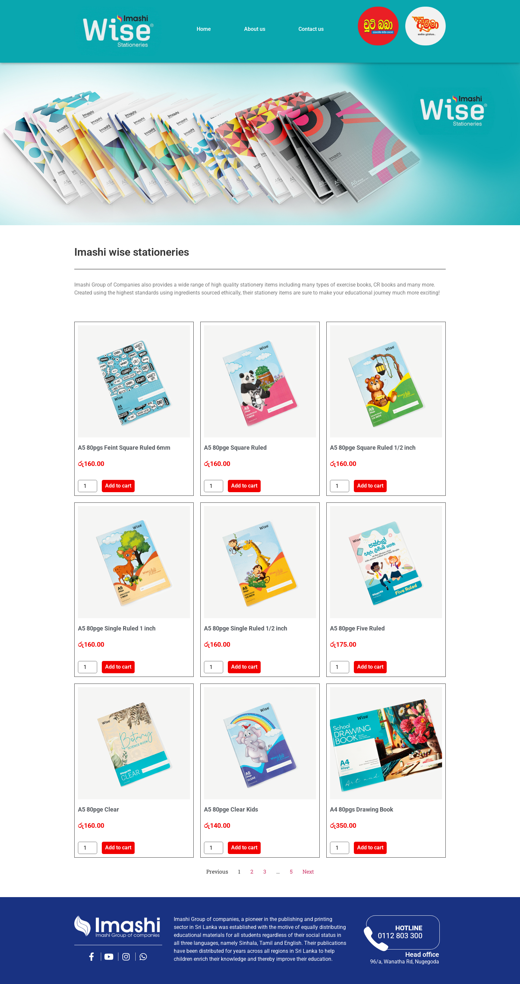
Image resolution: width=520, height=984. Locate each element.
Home (204, 29)
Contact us (311, 29)
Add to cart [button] (118, 486)
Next (308, 871)
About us (254, 29)
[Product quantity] (87, 486)
